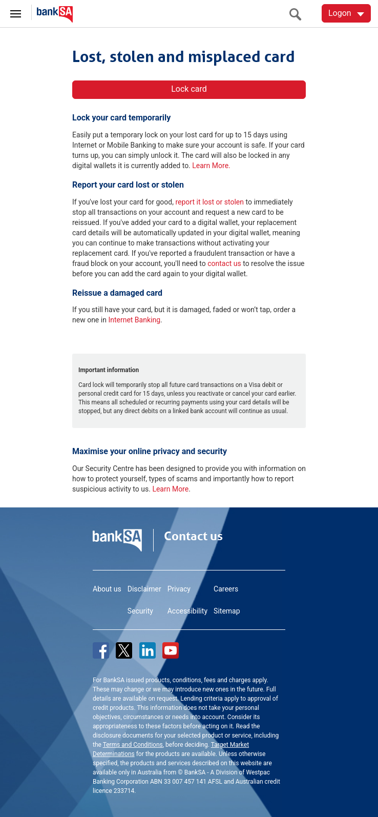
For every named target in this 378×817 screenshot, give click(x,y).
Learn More (170, 489)
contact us (224, 263)
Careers (226, 589)
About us (107, 589)
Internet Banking (134, 320)
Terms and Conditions (133, 744)
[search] (298, 14)
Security (140, 611)
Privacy (179, 589)
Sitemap (227, 611)
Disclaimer (144, 589)
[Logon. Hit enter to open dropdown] (346, 13)
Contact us (193, 536)
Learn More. (211, 165)
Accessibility (187, 611)
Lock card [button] (189, 89)
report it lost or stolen (209, 202)
